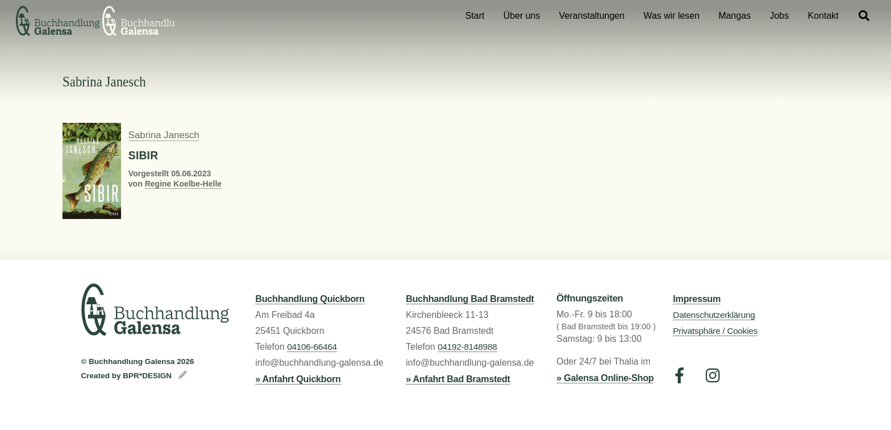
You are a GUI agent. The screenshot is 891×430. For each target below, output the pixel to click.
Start (475, 15)
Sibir (143, 156)
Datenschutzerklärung (714, 315)
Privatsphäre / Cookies (715, 331)
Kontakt (823, 15)
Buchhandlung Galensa (131, 361)
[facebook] (681, 376)
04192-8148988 (467, 347)
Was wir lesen (671, 15)
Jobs (779, 15)
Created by (102, 375)
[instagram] (715, 376)
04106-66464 (312, 347)
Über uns (521, 15)
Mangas (734, 15)
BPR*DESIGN (148, 375)
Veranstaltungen (591, 15)
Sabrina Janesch (163, 135)
